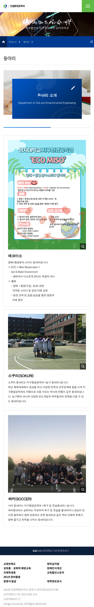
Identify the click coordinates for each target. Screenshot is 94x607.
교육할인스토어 (55, 572)
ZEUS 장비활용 (11, 577)
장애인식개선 (54, 568)
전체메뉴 (88, 6)
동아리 (26, 41)
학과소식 (12, 41)
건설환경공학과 (14, 6)
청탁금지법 (53, 564)
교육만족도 (9, 564)
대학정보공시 (54, 581)
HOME (3, 41)
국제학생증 (9, 572)
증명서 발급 (9, 581)
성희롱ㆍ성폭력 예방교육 (17, 568)
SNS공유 (91, 41)
